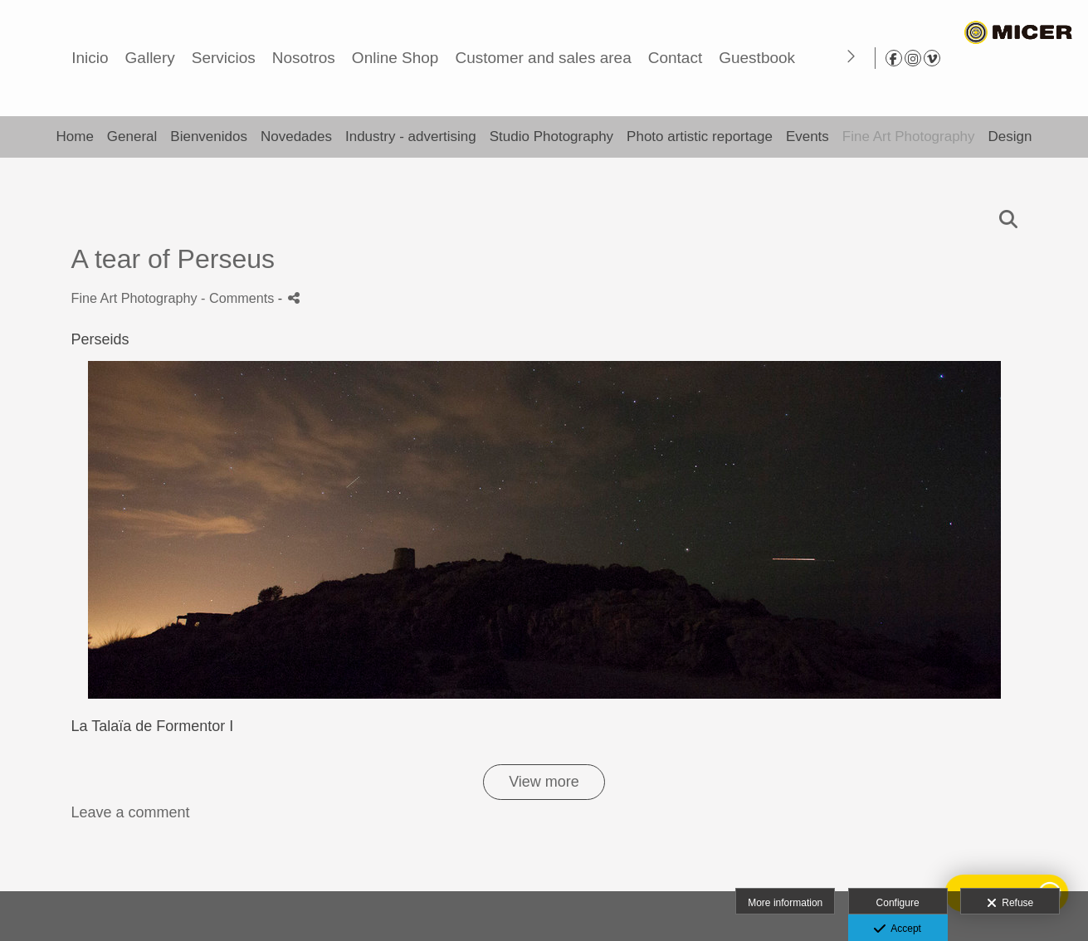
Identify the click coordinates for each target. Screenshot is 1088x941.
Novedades (296, 136)
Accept (897, 929)
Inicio (338, 57)
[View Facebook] (1024, 58)
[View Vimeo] (1062, 58)
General (132, 136)
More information (785, 903)
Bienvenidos (208, 136)
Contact (923, 57)
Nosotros (551, 57)
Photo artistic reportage (700, 136)
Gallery (397, 57)
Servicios (472, 57)
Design (1010, 136)
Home (74, 136)
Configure (898, 903)
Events (807, 136)
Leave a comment (130, 812)
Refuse (1010, 903)
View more (544, 781)
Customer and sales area (791, 57)
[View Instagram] (1043, 58)
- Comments (239, 297)
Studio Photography (551, 136)
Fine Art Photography (908, 136)
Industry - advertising (410, 136)
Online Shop (643, 57)
